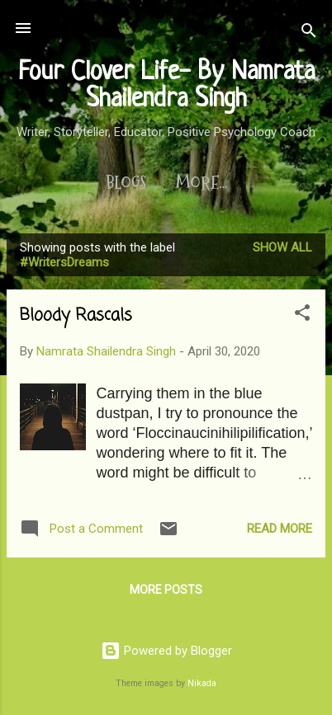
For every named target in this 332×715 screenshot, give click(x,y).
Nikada (201, 683)
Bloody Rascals (76, 315)
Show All (282, 247)
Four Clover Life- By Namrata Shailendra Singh (166, 86)
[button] (302, 315)
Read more (279, 528)
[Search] (309, 33)
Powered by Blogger (166, 650)
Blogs (126, 183)
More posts (166, 589)
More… (201, 183)
